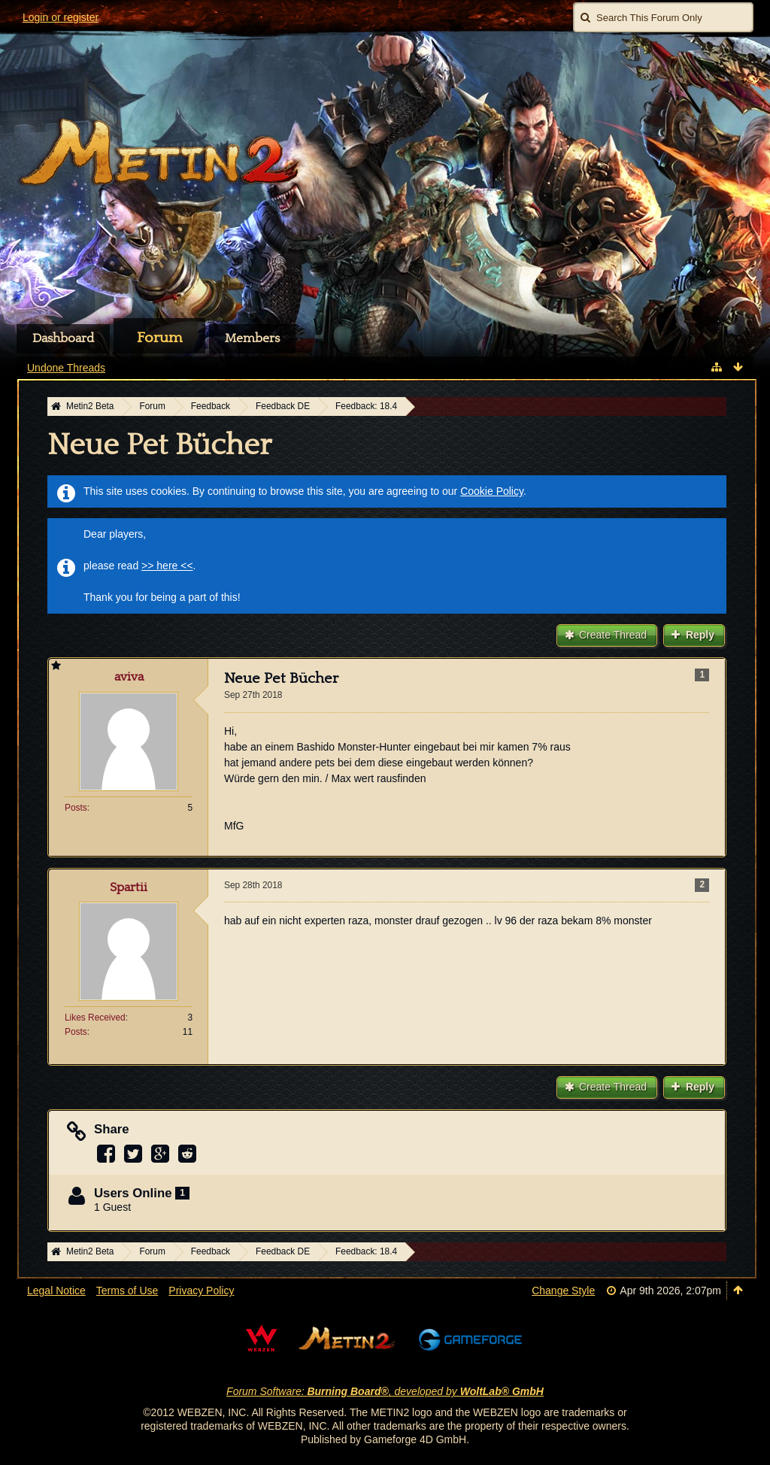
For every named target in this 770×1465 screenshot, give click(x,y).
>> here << (167, 566)
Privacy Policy (201, 1291)
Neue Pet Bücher (159, 445)
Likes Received (95, 1017)
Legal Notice (56, 1291)
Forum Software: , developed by (385, 1391)
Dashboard (63, 338)
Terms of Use (127, 1291)
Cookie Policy (491, 491)
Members (252, 338)
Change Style (563, 1291)
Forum (159, 337)
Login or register (61, 17)
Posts (76, 807)
